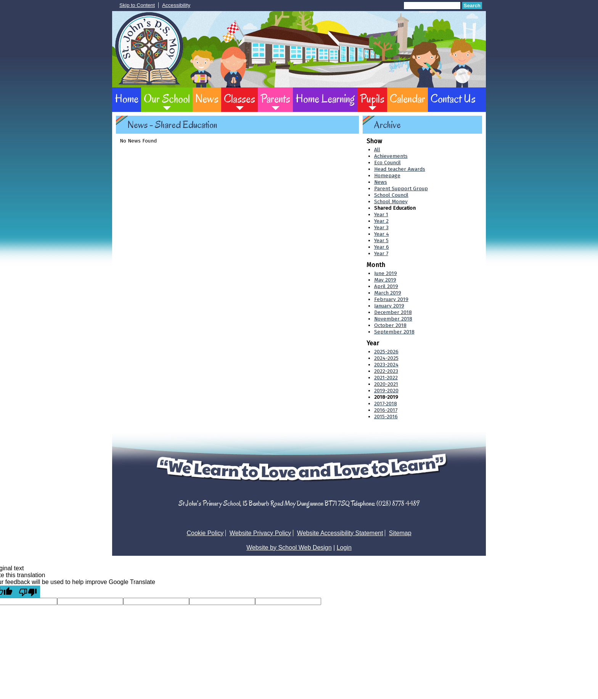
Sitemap (400, 533)
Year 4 (381, 234)
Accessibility (176, 5)
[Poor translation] (28, 592)
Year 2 (381, 221)
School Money (391, 201)
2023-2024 (386, 364)
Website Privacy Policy (260, 533)
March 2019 (387, 293)
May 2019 (385, 280)
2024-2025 (386, 358)
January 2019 (389, 306)
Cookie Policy (204, 533)
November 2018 (393, 319)
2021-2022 (386, 377)
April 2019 (386, 286)
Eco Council (387, 162)
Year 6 (381, 247)
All (377, 149)
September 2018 (394, 331)
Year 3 (381, 227)
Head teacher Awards (399, 169)
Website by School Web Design (289, 547)
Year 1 (381, 214)
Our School (167, 98)
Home (126, 98)
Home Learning (325, 98)
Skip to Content (137, 5)
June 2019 (385, 273)
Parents (275, 98)
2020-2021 (386, 384)
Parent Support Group (401, 188)
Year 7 (381, 253)
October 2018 (390, 325)
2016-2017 (385, 410)
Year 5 (381, 240)
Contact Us (453, 98)
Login (344, 547)
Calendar (407, 98)
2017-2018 (385, 403)
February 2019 (391, 299)
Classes (239, 98)
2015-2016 (386, 416)
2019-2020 (386, 390)
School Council (391, 195)
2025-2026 (386, 351)
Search (472, 5)
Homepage (387, 175)
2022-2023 (386, 371)
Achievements (391, 156)
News (207, 98)
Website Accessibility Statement (340, 533)
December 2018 (393, 312)
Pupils (372, 98)
